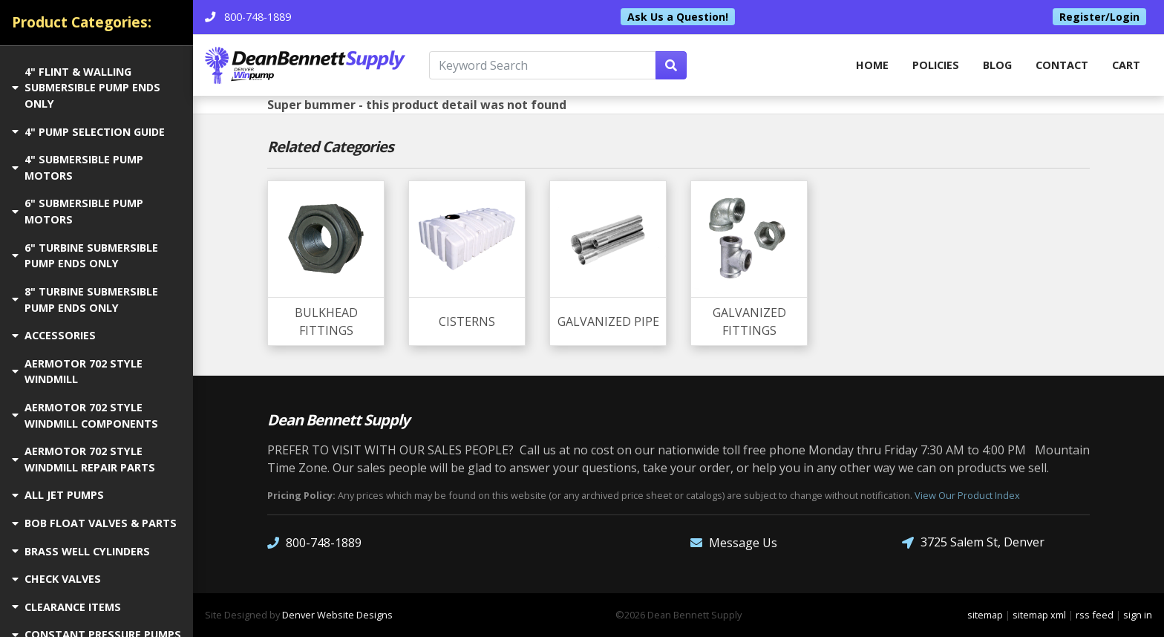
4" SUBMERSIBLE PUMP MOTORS (77, 167)
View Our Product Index (967, 495)
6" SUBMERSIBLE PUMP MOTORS (77, 211)
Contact (1062, 65)
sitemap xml (1039, 614)
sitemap (985, 614)
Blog (997, 65)
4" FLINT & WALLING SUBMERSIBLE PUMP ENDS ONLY (86, 88)
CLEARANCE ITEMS (66, 607)
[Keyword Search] (542, 65)
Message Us (733, 542)
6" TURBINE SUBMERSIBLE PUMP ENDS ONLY (85, 256)
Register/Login (1099, 17)
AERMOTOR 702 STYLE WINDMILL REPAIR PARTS (83, 459)
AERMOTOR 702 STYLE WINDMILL (77, 371)
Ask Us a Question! (677, 17)
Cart (1126, 65)
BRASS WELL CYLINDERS (81, 551)
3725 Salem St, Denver (973, 542)
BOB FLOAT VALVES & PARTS (94, 523)
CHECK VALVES (56, 579)
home (872, 65)
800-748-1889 (314, 542)
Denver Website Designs (337, 614)
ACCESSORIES (54, 335)
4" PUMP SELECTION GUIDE (88, 132)
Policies (935, 65)
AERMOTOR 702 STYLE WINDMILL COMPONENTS (85, 415)
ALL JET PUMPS (58, 495)
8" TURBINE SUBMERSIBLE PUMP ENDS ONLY (85, 299)
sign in (1137, 614)
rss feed (1095, 614)
